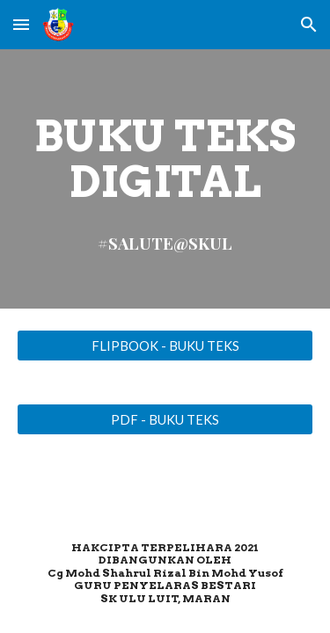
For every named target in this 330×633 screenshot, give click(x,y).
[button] (21, 24)
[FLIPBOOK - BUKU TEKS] (165, 345)
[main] (165, 179)
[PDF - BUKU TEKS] (165, 419)
